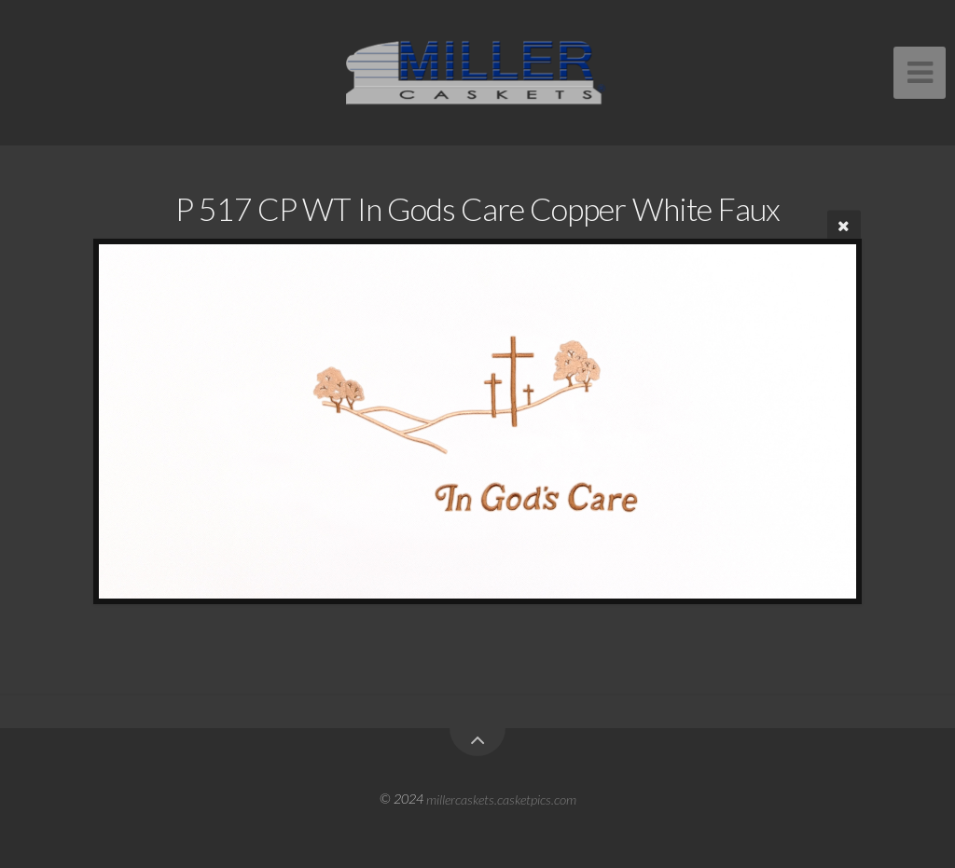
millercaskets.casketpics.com (501, 798)
